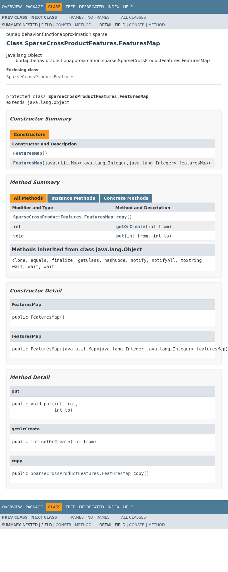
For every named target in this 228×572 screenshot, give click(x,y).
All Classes (133, 17)
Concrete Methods (126, 198)
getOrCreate (130, 226)
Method (83, 25)
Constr (63, 25)
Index (114, 7)
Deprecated (91, 7)
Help (128, 7)
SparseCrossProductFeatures (40, 76)
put (120, 235)
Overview (12, 7)
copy (121, 216)
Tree (70, 7)
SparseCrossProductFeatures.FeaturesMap (63, 216)
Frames (76, 17)
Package (34, 7)
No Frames (98, 17)
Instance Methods (73, 198)
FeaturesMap (27, 153)
